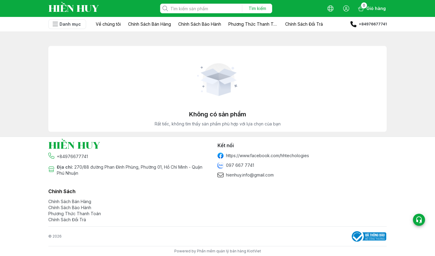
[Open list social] (419, 220)
